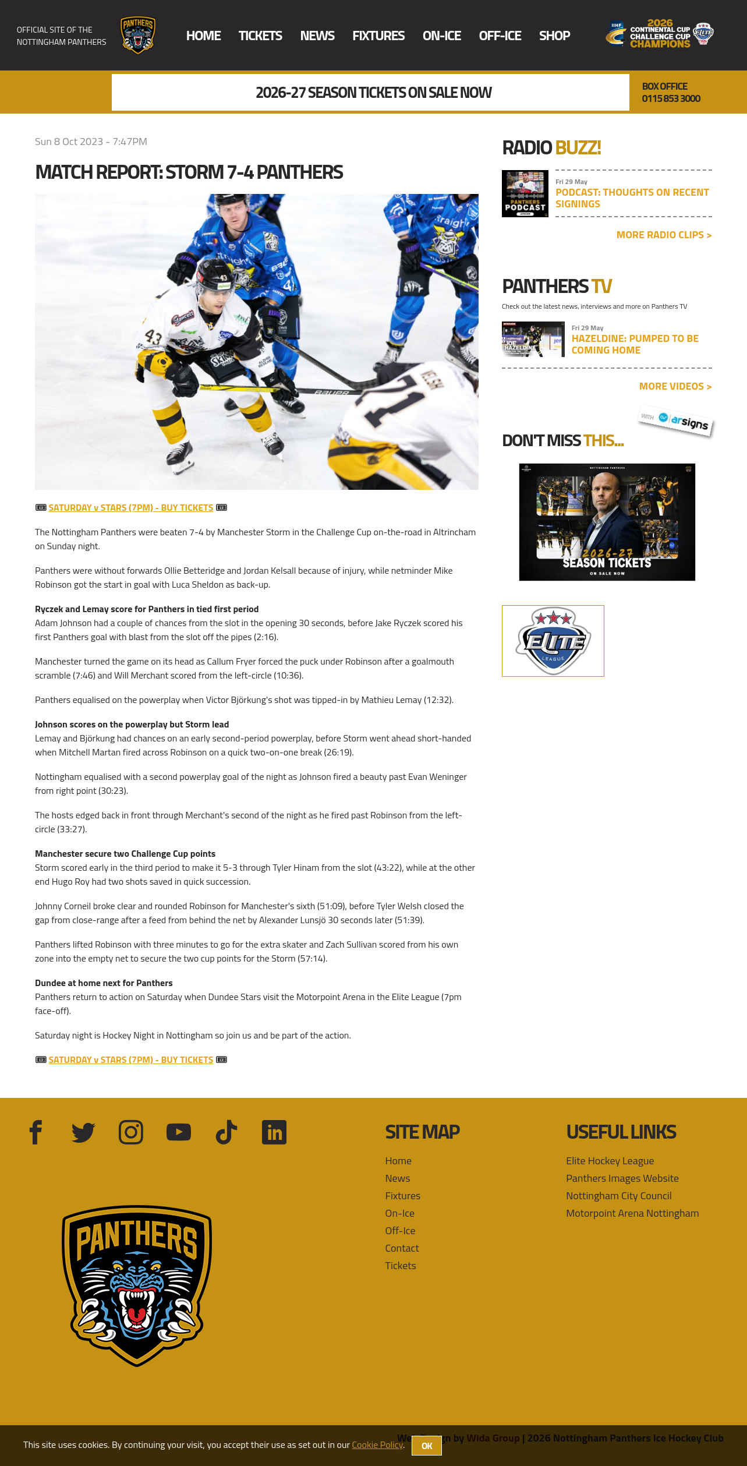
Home (203, 35)
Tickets (260, 35)
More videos (675, 386)
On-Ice (442, 35)
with (675, 418)
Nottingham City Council (619, 1195)
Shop (554, 35)
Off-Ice (500, 35)
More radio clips (664, 234)
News (317, 35)
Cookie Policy (377, 1444)
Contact (402, 1248)
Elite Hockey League (610, 1160)
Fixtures (378, 35)
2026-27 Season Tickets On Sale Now (373, 92)
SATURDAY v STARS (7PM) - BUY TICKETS (131, 507)
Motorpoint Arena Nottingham (632, 1213)
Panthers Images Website (622, 1178)
